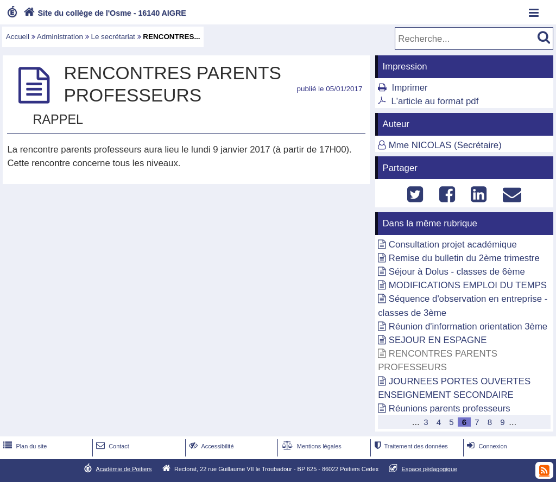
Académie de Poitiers (123, 469)
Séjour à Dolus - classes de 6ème (457, 272)
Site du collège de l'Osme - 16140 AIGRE (103, 13)
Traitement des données (409, 446)
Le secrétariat (113, 37)
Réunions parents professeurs (449, 408)
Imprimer (409, 88)
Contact (111, 446)
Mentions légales (311, 446)
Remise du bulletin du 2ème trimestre (464, 258)
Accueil (17, 37)
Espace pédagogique (430, 469)
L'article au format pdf (434, 101)
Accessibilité (210, 446)
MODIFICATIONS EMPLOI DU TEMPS (468, 285)
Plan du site (24, 446)
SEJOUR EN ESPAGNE (438, 340)
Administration (60, 37)
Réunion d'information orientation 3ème (468, 326)
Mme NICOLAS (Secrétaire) (445, 145)
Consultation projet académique (453, 244)
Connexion (486, 446)
